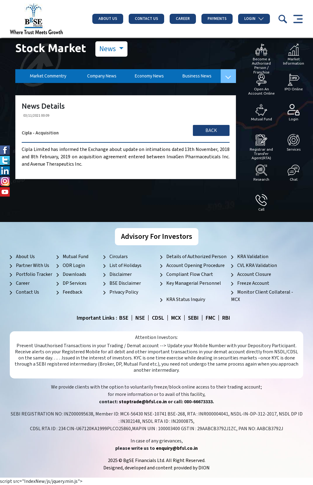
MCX (176, 318)
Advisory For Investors (156, 236)
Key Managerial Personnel (193, 283)
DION (204, 467)
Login (254, 18)
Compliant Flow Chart (189, 274)
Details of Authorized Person (196, 256)
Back (211, 130)
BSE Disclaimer (125, 283)
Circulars (118, 256)
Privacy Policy (123, 292)
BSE (123, 318)
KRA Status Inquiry (185, 299)
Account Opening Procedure (195, 265)
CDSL (158, 318)
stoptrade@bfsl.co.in (143, 401)
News (108, 48)
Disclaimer (120, 274)
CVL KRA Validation (257, 265)
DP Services (75, 283)
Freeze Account (253, 283)
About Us (107, 18)
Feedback (72, 292)
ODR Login (74, 265)
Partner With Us (32, 265)
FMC (210, 318)
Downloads (74, 274)
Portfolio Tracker (34, 274)
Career (183, 18)
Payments (217, 18)
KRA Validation (252, 256)
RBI (226, 318)
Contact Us (146, 18)
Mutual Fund (75, 256)
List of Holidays (125, 265)
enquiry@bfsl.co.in (177, 448)
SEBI (193, 318)
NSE (140, 318)
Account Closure (254, 274)
